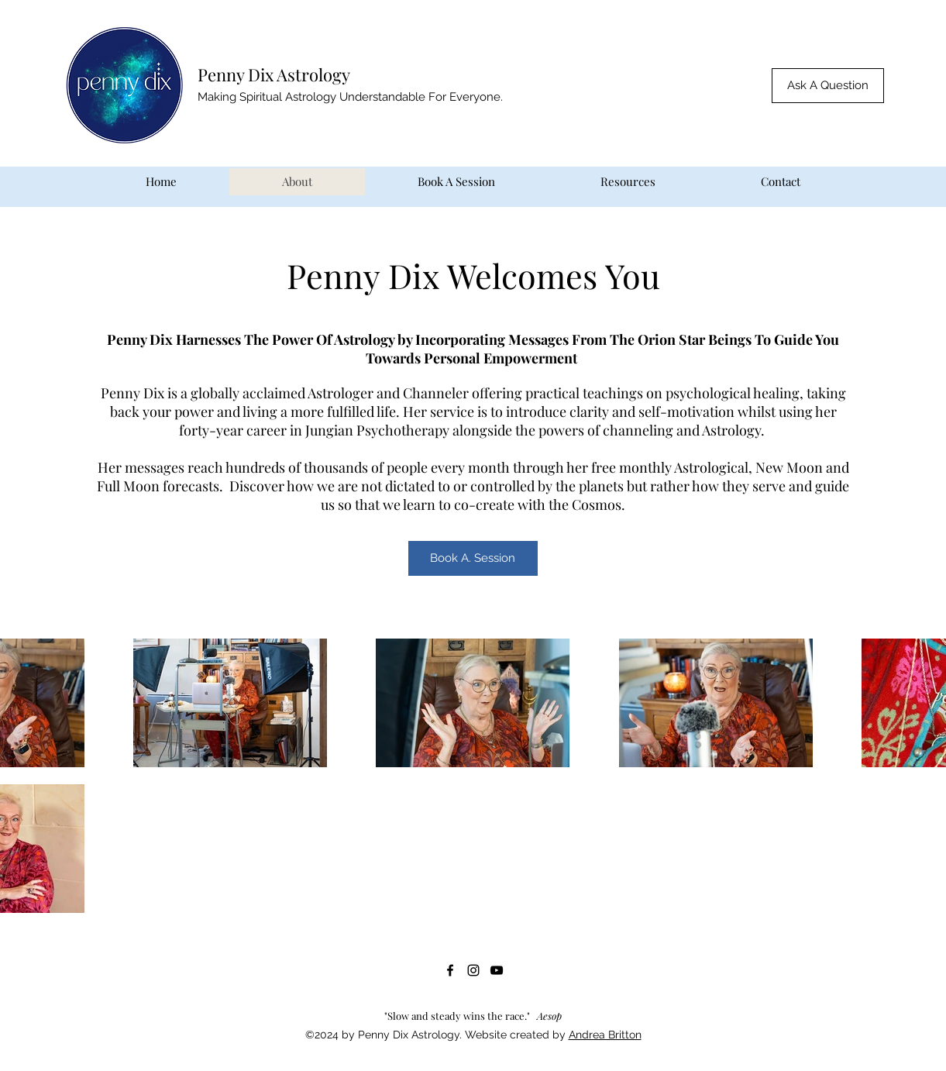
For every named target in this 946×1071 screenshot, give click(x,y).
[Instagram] (473, 970)
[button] (828, 85)
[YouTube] (496, 970)
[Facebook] (450, 970)
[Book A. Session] (473, 558)
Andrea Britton (605, 1034)
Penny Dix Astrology (274, 74)
